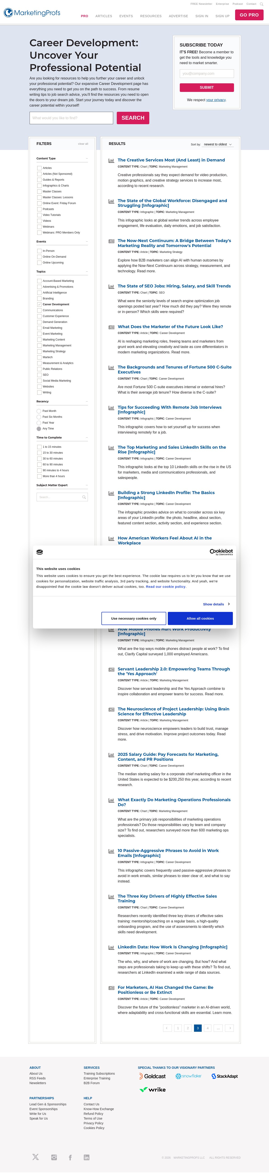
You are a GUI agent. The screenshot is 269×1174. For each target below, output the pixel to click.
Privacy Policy (93, 1125)
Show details (213, 604)
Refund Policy (93, 1115)
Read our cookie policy (165, 586)
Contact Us (91, 1106)
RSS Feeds (38, 1080)
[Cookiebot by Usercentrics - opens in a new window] (213, 552)
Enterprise (222, 4)
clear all (83, 145)
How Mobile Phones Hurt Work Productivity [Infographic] (164, 633)
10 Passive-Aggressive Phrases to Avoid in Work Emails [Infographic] (168, 855)
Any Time (48, 430)
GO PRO (249, 15)
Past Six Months (52, 418)
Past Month (49, 412)
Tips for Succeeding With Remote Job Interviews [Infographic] (170, 411)
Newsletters (38, 1085)
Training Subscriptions (99, 1075)
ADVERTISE (178, 17)
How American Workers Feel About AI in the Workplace (165, 542)
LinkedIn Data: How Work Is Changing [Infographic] (172, 948)
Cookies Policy (94, 1130)
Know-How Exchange (99, 1111)
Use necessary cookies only (133, 618)
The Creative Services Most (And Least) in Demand (171, 161)
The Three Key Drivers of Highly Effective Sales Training (167, 900)
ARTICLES (104, 17)
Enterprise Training (97, 1080)
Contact (251, 4)
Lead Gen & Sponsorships (48, 1106)
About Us (36, 1075)
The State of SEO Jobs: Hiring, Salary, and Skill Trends (174, 287)
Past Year (48, 424)
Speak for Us (39, 1120)
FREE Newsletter (201, 4)
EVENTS (126, 17)
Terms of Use (93, 1120)
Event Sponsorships (44, 1111)
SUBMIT (207, 89)
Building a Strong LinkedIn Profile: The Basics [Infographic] (166, 497)
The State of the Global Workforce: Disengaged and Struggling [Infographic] (172, 205)
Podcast (238, 4)
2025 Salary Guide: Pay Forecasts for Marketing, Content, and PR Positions (168, 759)
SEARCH (133, 120)
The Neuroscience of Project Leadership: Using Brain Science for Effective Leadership (173, 713)
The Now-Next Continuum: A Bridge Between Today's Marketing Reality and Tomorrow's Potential (174, 245)
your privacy (215, 102)
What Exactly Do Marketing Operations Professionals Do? (174, 804)
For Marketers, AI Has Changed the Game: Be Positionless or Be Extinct (165, 992)
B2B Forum (92, 1085)
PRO (84, 17)
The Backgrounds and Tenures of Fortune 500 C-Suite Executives (175, 371)
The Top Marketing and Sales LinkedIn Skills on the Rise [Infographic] (172, 451)
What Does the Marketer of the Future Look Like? (170, 328)
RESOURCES (151, 17)
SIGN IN (201, 17)
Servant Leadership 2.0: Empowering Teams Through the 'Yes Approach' (174, 673)
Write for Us (38, 1115)
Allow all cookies (200, 618)
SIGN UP (222, 17)
